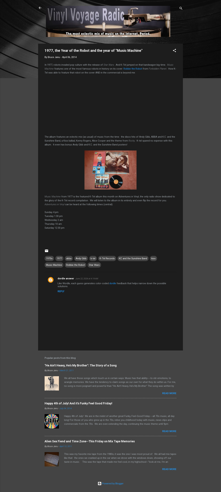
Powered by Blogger (111, 483)
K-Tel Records (107, 258)
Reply (61, 291)
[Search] (181, 9)
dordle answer (66, 278)
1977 (59, 258)
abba (68, 258)
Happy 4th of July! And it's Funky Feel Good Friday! (78, 403)
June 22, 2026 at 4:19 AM (86, 278)
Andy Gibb (81, 258)
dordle (112, 283)
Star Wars (94, 265)
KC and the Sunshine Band (133, 258)
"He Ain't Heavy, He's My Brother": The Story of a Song (81, 365)
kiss (153, 258)
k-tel (93, 258)
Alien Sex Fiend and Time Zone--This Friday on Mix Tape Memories (90, 441)
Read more (169, 393)
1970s (49, 258)
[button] (174, 51)
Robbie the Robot (133, 68)
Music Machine (54, 265)
